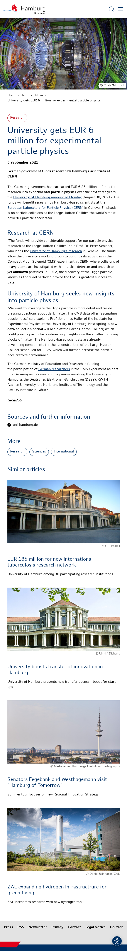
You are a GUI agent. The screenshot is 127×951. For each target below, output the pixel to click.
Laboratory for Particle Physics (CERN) (53, 208)
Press (8, 927)
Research (17, 117)
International (64, 451)
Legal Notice (95, 927)
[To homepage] (24, 9)
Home (11, 95)
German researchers (54, 369)
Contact (74, 927)
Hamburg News (31, 95)
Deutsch (116, 927)
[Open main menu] (120, 9)
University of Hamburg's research (56, 251)
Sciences (39, 451)
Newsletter (38, 927)
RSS (20, 927)
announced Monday (47, 197)
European (15, 208)
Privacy (57, 927)
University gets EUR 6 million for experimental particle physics (54, 100)
